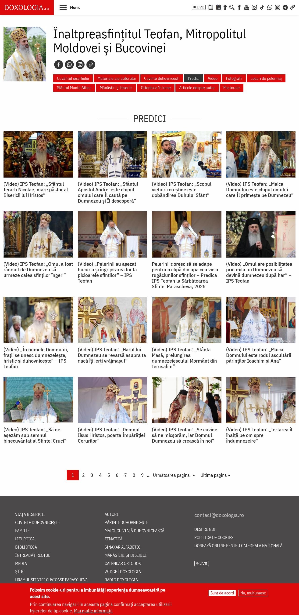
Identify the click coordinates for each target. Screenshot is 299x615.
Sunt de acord (222, 593)
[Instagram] (254, 6)
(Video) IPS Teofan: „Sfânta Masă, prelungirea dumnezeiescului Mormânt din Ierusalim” (184, 358)
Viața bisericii (30, 514)
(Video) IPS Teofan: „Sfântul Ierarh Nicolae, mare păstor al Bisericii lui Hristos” (36, 189)
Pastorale (231, 87)
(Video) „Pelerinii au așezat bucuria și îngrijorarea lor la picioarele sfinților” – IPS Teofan (107, 272)
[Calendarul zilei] (218, 6)
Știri (20, 571)
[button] (70, 7)
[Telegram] (285, 6)
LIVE (200, 7)
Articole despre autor (197, 87)
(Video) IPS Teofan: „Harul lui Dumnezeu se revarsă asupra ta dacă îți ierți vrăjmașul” (112, 355)
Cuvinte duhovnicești (161, 78)
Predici (193, 78)
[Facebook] (239, 6)
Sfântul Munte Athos (74, 87)
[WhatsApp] (270, 6)
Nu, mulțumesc (253, 593)
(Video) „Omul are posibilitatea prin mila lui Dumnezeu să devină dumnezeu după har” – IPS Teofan (259, 272)
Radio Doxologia (121, 580)
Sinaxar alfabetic (122, 547)
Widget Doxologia (123, 571)
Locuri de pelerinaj (266, 78)
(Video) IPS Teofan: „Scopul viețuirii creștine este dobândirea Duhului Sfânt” (181, 189)
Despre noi (205, 529)
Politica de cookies (213, 537)
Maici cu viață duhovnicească (134, 530)
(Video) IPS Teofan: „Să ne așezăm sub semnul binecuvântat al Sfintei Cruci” (35, 435)
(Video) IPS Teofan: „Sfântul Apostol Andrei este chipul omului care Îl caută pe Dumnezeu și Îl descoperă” (108, 192)
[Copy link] (90, 64)
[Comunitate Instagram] (277, 6)
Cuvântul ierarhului (73, 78)
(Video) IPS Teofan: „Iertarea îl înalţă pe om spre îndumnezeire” (259, 435)
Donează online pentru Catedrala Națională (238, 545)
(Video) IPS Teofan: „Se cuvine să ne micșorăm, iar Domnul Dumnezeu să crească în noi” (184, 435)
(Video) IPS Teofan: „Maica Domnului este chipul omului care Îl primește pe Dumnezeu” (260, 189)
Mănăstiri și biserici (116, 87)
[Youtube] (246, 6)
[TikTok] (262, 6)
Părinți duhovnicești (126, 522)
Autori (111, 514)
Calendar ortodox (123, 563)
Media (21, 563)
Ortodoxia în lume (156, 87)
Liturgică (25, 539)
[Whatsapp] (69, 64)
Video (212, 78)
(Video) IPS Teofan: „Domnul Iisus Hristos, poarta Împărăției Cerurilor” (111, 435)
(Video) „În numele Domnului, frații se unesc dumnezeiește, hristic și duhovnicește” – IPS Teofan (36, 358)
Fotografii (234, 78)
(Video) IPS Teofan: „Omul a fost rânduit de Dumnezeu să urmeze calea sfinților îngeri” (38, 269)
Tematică (113, 539)
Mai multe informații (93, 611)
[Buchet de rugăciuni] (225, 6)
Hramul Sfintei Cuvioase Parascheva (51, 580)
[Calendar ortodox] (210, 6)
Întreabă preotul (32, 555)
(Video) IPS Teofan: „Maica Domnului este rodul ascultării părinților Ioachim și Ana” (258, 355)
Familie (22, 530)
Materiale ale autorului (116, 78)
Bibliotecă (26, 547)
